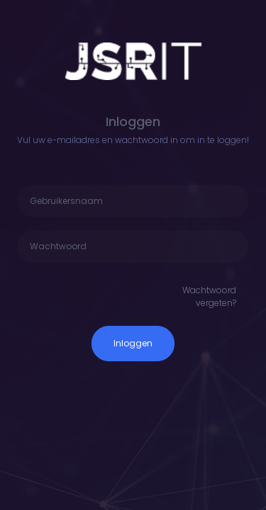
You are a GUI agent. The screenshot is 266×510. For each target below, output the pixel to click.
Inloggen (133, 343)
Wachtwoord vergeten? (209, 296)
